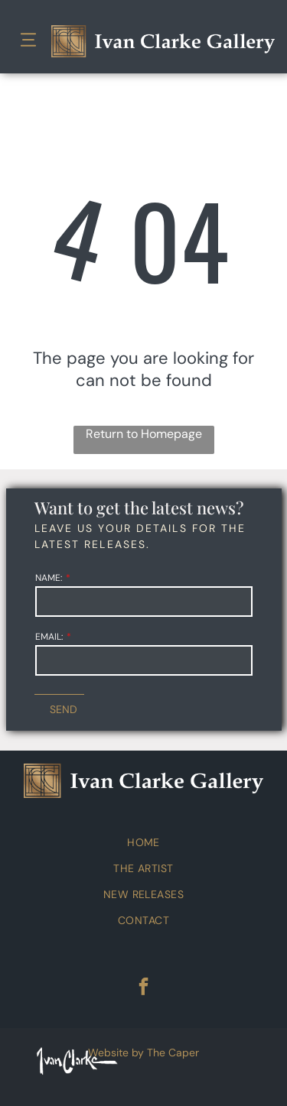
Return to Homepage (144, 434)
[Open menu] (28, 41)
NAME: (48, 578)
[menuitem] (143, 842)
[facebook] (143, 988)
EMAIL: (49, 637)
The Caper (173, 1052)
